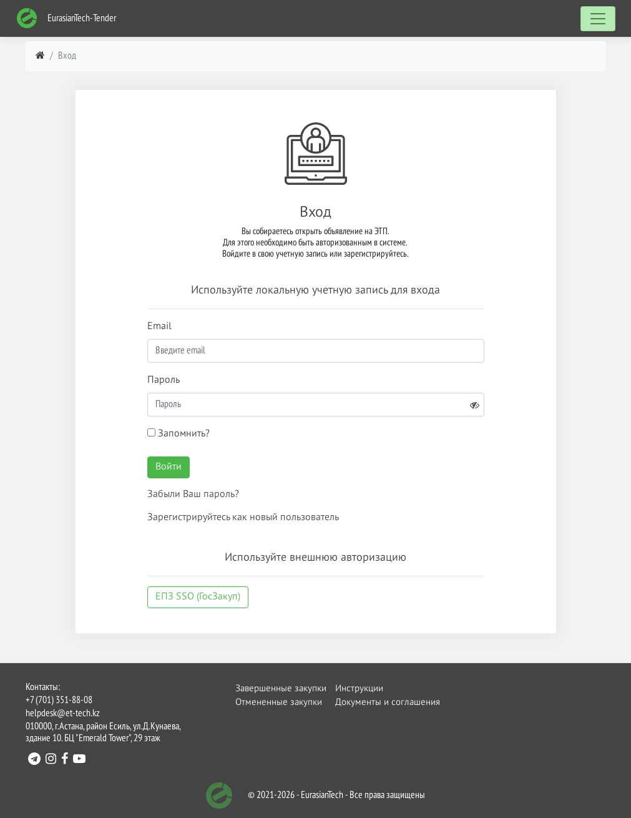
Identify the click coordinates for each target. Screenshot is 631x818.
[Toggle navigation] (597, 18)
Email (159, 327)
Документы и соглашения (370, 702)
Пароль (163, 380)
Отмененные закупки (270, 702)
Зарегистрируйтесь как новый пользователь (243, 518)
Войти (168, 467)
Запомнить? (178, 433)
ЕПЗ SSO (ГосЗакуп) (197, 597)
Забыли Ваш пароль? (193, 495)
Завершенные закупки (270, 688)
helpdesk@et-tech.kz (63, 714)
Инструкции (359, 688)
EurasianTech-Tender (66, 18)
